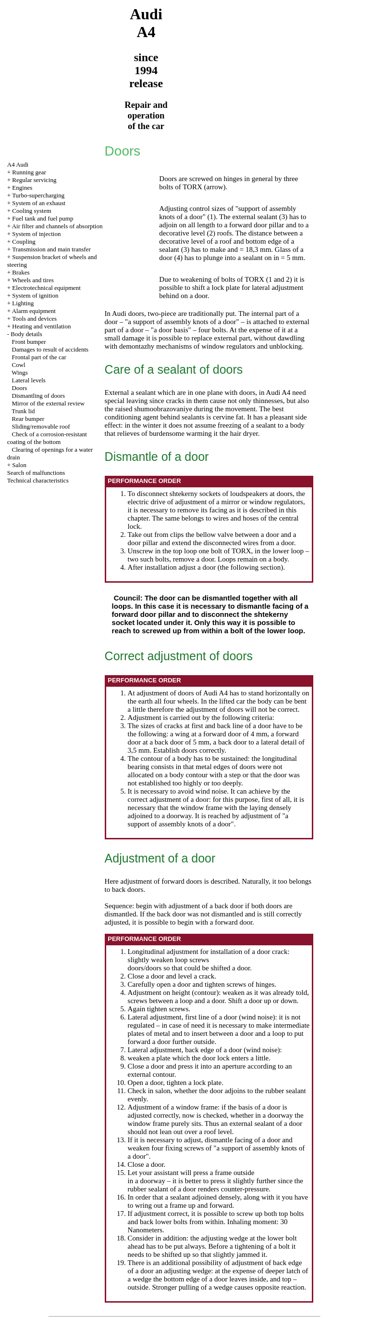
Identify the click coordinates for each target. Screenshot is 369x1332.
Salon (19, 465)
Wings (19, 372)
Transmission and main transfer (51, 249)
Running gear (29, 172)
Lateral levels (29, 380)
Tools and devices (34, 318)
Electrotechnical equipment (46, 287)
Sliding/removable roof (41, 426)
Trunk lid (23, 411)
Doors (19, 388)
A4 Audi (17, 164)
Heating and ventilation (41, 326)
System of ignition (35, 295)
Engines (22, 187)
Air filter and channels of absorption (57, 226)
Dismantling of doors (38, 395)
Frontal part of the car (39, 357)
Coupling (23, 241)
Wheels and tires (33, 280)
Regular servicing (34, 179)
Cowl (18, 364)
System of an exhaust (38, 203)
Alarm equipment (34, 310)
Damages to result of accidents (50, 349)
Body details (26, 334)
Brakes (20, 272)
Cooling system (31, 210)
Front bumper (29, 341)
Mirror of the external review (48, 403)
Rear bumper (28, 418)
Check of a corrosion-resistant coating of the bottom (47, 438)
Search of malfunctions (36, 472)
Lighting (23, 303)
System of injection (36, 233)
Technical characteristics (38, 480)
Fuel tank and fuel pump (42, 218)
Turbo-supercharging (38, 195)
